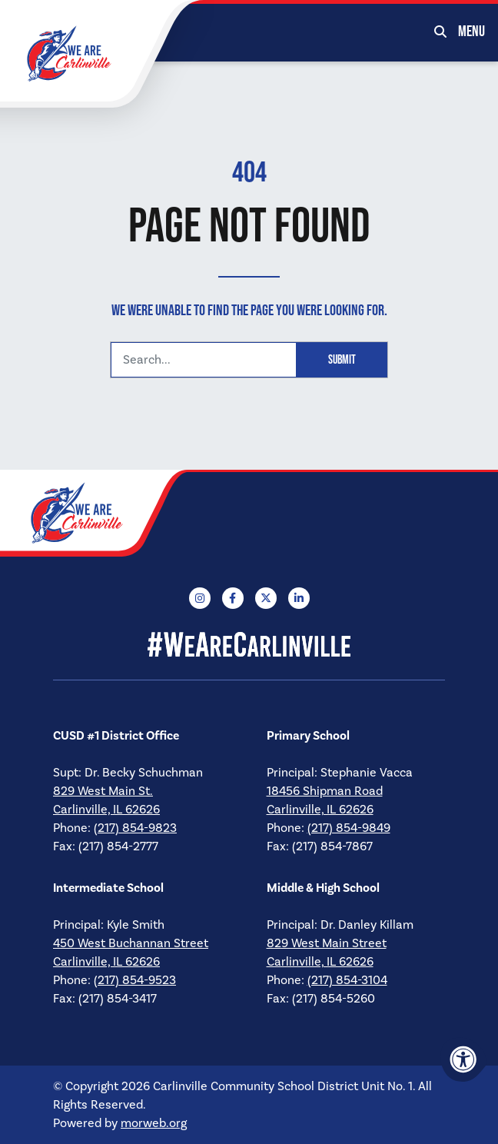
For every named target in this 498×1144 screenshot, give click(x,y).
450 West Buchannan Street (130, 943)
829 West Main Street (327, 943)
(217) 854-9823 (135, 828)
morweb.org (154, 1123)
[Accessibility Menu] (463, 1059)
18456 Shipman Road (325, 791)
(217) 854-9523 (135, 980)
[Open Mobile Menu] (472, 30)
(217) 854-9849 (348, 828)
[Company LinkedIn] (299, 598)
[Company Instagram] (200, 598)
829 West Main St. (103, 791)
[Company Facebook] (233, 598)
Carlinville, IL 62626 (106, 809)
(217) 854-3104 (347, 980)
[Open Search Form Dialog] (440, 31)
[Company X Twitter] (266, 598)
